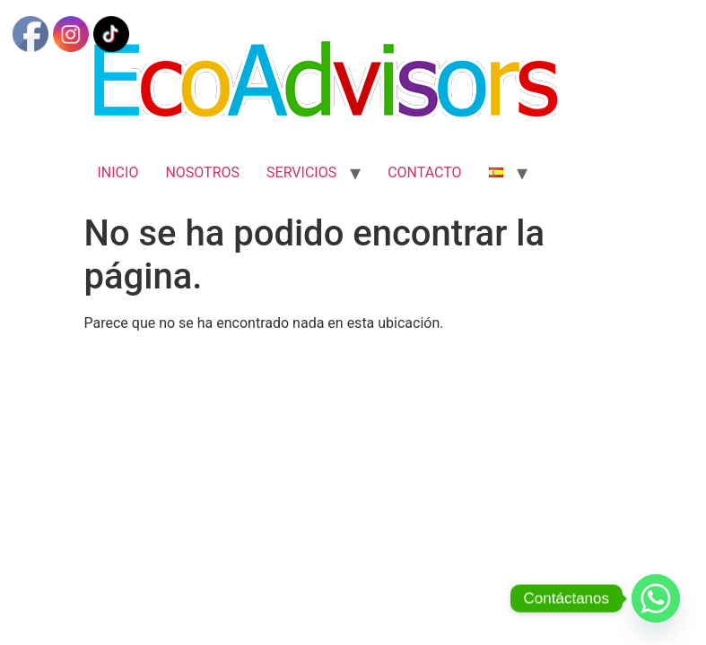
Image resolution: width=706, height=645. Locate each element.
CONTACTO (424, 172)
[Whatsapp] (656, 598)
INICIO (118, 172)
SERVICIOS (301, 172)
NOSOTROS (202, 172)
